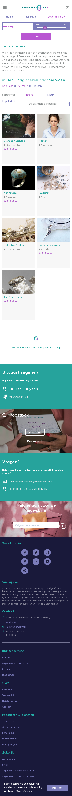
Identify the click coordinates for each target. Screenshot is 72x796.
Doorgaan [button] (57, 788)
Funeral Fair (8, 732)
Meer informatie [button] (24, 791)
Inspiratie (30, 16)
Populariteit (8, 101)
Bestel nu (35, 432)
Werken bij (8, 695)
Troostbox (8, 721)
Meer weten (35, 441)
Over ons (7, 689)
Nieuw (50, 94)
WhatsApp (11, 622)
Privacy (6, 669)
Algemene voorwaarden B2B (18, 770)
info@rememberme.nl (16, 626)
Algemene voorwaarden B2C (18, 663)
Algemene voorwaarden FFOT (18, 776)
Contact (6, 657)
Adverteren (8, 759)
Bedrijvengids (9, 744)
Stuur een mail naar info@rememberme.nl (30, 481)
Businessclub (9, 738)
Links (5, 764)
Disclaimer (8, 674)
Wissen (38, 86)
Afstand (29, 94)
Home (9, 16)
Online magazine (11, 727)
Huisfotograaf (10, 701)
